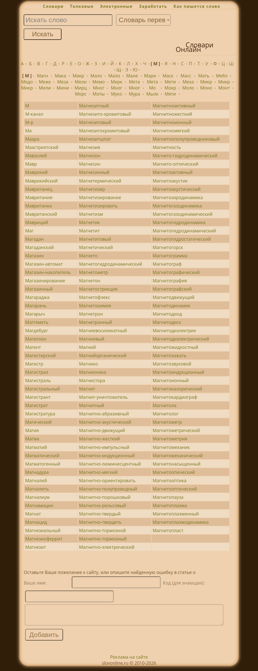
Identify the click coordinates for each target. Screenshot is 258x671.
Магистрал (36, 372)
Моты (98, 94)
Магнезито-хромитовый (105, 114)
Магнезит (35, 547)
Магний (87, 347)
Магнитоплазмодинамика (181, 522)
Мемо (98, 82)
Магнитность (167, 147)
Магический (38, 422)
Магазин (34, 256)
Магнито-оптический (175, 164)
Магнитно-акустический (105, 422)
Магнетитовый (95, 239)
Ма (28, 131)
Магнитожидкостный (175, 347)
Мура (134, 94)
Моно (206, 88)
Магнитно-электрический (107, 547)
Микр (206, 82)
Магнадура (37, 472)
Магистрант (38, 397)
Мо (152, 88)
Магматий (36, 447)
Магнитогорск (168, 247)
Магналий (36, 480)
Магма (32, 439)
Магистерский (40, 355)
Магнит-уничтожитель (103, 397)
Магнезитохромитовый (104, 131)
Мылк (152, 94)
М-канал (34, 114)
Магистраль (38, 380)
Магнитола (164, 405)
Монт (224, 88)
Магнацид (36, 522)
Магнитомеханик (171, 447)
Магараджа (37, 297)
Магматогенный (42, 464)
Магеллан (35, 339)
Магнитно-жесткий (99, 439)
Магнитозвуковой (172, 364)
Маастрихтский (41, 147)
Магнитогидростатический (182, 239)
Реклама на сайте (129, 661)
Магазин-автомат (44, 264)
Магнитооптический (175, 489)
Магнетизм (91, 214)
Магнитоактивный (173, 172)
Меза (62, 82)
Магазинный (39, 289)
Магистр (34, 364)
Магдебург (36, 330)
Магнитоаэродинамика (178, 197)
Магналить (37, 489)
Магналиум (37, 497)
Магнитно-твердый (100, 514)
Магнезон (89, 155)
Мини (63, 88)
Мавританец (38, 189)
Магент (33, 347)
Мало (96, 76)
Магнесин (90, 164)
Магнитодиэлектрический (181, 339)
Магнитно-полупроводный (108, 489)
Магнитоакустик (170, 181)
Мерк (116, 82)
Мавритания (38, 197)
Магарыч (35, 314)
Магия (32, 430)
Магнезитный (94, 106)
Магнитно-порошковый (105, 497)
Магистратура (40, 414)
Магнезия (89, 147)
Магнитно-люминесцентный (110, 464)
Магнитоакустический (177, 189)
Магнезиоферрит (43, 539)
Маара (32, 139)
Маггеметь (36, 322)
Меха (188, 82)
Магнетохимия (95, 305)
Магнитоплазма (170, 505)
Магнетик (89, 222)
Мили (45, 88)
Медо (27, 82)
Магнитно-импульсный (104, 447)
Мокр (170, 88)
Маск (168, 76)
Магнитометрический (176, 430)
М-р (29, 122)
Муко (116, 94)
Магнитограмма (170, 256)
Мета (134, 82)
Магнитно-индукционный (107, 455)
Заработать (153, 6)
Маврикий (36, 172)
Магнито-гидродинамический (185, 155)
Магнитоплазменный (176, 514)
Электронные (116, 6)
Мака (60, 76)
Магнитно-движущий (102, 430)
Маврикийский (41, 181)
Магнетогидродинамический (110, 264)
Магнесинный (94, 172)
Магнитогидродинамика (179, 222)
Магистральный (42, 389)
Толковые (82, 6)
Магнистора (92, 380)
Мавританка (38, 206)
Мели (81, 82)
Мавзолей (36, 155)
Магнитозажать (169, 355)
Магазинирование (45, 281)
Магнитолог (166, 414)
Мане (132, 76)
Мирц (81, 88)
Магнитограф (167, 264)
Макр (78, 76)
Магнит (87, 389)
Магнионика (92, 372)
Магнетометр (93, 272)
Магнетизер (92, 189)
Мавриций (36, 222)
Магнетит (89, 231)
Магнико (88, 364)
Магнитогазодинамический (183, 214)
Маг (29, 231)
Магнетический (96, 247)
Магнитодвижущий (174, 297)
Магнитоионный (171, 380)
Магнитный (91, 405)
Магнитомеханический (178, 455)
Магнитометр (167, 422)
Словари (53, 6)
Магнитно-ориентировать (107, 480)
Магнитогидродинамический (184, 231)
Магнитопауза (168, 497)
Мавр (31, 164)
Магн (42, 76)
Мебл (222, 76)
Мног (98, 88)
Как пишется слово (197, 6)
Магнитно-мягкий (98, 472)
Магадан (34, 239)
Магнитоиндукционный (178, 372)
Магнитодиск (167, 322)
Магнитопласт (168, 530)
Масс (185, 76)
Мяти (170, 94)
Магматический (42, 455)
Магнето (88, 256)
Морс (81, 94)
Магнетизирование (100, 197)
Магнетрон (91, 314)
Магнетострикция (98, 289)
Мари (150, 76)
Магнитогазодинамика (177, 206)
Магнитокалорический (177, 389)
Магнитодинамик (171, 305)
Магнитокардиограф (175, 397)
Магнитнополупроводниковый (186, 139)
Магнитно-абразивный (104, 414)
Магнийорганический (102, 355)
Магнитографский (172, 289)
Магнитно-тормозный (103, 539)
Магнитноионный (172, 122)
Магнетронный (95, 322)
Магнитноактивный (174, 106)
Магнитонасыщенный (177, 464)
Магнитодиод (167, 314)
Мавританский (41, 214)
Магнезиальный (42, 530)
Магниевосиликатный (103, 330)
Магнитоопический (174, 472)
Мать (203, 76)
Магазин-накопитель (48, 272)
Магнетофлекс (94, 297)
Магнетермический (100, 181)
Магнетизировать (98, 206)
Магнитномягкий (171, 131)
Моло (188, 88)
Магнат (33, 514)
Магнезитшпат (95, 139)
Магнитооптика (169, 480)
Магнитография (170, 281)
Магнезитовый (95, 122)
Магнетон (89, 281)
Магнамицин (39, 505)
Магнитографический (176, 272)
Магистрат (36, 405)
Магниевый (91, 339)
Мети (170, 82)
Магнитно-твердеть (100, 522)
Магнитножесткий (172, 114)
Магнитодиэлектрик (174, 330)
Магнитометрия (170, 439)
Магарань (36, 305)
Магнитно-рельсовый (102, 505)
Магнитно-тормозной (102, 530)
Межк (45, 82)
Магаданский (39, 247)
